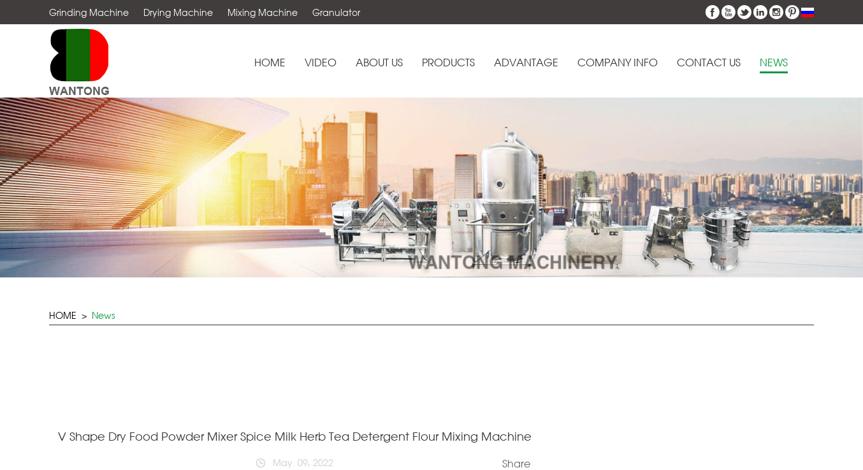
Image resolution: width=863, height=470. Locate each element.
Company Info (617, 63)
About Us (379, 63)
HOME (62, 315)
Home (270, 63)
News (774, 63)
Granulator (336, 12)
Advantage (526, 63)
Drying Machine (178, 12)
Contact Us (709, 63)
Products (448, 63)
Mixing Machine (263, 12)
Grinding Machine (89, 12)
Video (321, 63)
